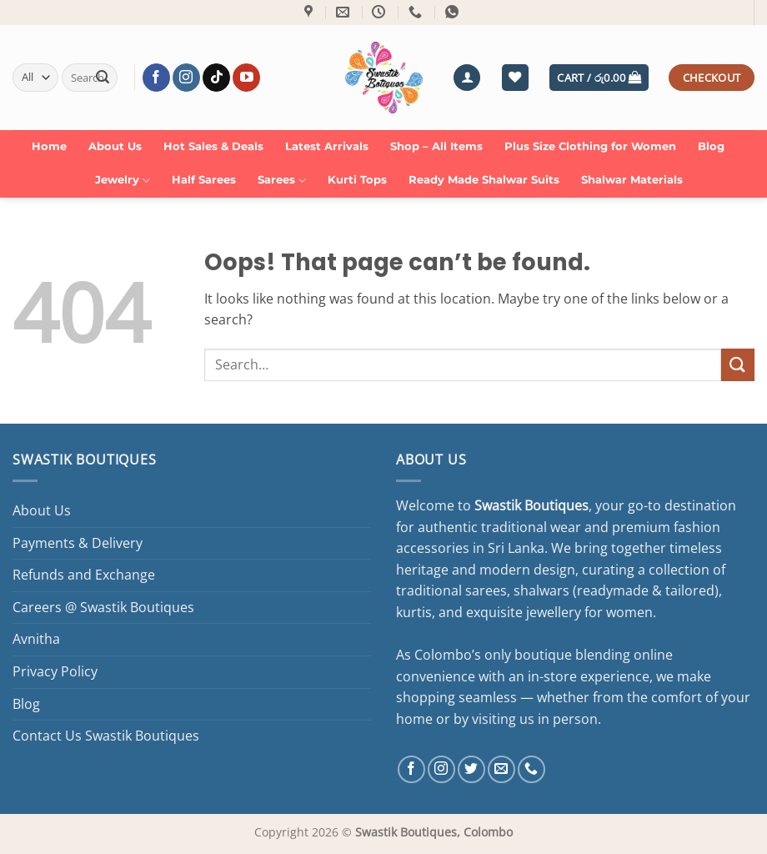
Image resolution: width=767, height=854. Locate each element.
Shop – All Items (436, 146)
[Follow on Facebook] (156, 77)
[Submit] (102, 77)
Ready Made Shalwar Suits (484, 179)
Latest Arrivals (326, 146)
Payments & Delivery (78, 543)
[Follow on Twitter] (471, 769)
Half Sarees (204, 179)
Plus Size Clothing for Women (590, 146)
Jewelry (122, 180)
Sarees (282, 180)
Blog (711, 146)
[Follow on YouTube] (246, 77)
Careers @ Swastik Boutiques (103, 607)
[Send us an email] (501, 769)
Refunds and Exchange (84, 574)
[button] (467, 78)
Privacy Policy (55, 671)
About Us (115, 146)
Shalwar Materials (632, 179)
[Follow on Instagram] (186, 77)
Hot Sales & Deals (213, 146)
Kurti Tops (357, 179)
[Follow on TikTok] (216, 77)
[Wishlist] (515, 78)
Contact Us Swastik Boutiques (106, 735)
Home (49, 146)
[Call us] (531, 769)
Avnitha (36, 639)
